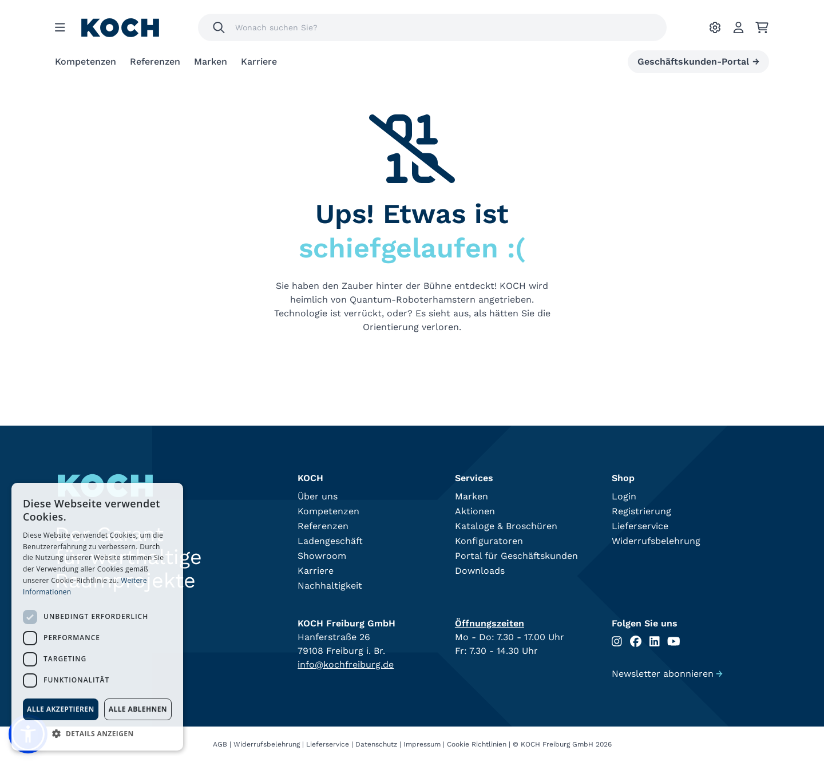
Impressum (422, 744)
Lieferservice (640, 526)
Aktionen (475, 511)
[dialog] (97, 617)
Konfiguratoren (489, 540)
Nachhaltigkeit (330, 585)
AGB (220, 744)
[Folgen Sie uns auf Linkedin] (654, 641)
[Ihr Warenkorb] (762, 27)
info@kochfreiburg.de (346, 664)
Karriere (259, 61)
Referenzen (155, 61)
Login (624, 496)
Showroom (322, 555)
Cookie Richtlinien (476, 744)
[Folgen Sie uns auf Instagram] (617, 641)
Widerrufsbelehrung (656, 540)
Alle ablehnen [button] (138, 709)
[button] (97, 733)
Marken (210, 61)
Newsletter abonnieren (667, 673)
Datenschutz (376, 744)
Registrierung (641, 511)
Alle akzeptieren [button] (60, 709)
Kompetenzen (85, 61)
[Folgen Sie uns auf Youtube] (673, 641)
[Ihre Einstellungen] (715, 27)
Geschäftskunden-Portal (698, 62)
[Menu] (60, 27)
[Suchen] (219, 27)
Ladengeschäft (330, 540)
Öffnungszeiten (489, 623)
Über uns (318, 496)
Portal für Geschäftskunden (516, 555)
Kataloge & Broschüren (506, 526)
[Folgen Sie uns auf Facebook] (635, 641)
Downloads (480, 570)
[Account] (738, 27)
